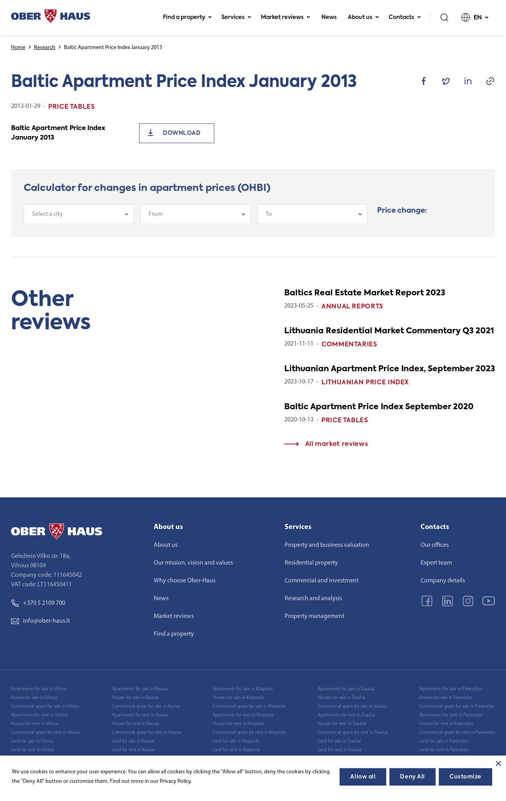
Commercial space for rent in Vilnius (45, 732)
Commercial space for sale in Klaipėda (249, 706)
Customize (465, 777)
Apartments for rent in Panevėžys (450, 715)
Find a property (187, 17)
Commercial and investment (322, 581)
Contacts (405, 17)
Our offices (435, 545)
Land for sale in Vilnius (32, 741)
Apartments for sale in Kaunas (140, 689)
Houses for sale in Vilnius (34, 697)
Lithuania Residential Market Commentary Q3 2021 (389, 331)
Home (18, 48)
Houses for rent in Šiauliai (342, 724)
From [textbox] (155, 218)
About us (363, 17)
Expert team (436, 563)
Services (236, 17)
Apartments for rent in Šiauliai (346, 715)
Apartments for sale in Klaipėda (242, 689)
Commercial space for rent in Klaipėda (249, 732)
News (329, 17)
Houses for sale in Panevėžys (445, 697)
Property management (314, 616)
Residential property (311, 563)
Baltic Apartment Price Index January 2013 (58, 133)
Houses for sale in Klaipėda (238, 697)
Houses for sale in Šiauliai (341, 697)
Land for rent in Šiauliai (340, 750)
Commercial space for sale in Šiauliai (352, 706)
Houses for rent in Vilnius (34, 724)
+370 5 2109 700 (38, 603)
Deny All (412, 777)
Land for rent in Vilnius (32, 750)
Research (44, 48)
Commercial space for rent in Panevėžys (457, 732)
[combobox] (79, 219)
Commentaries (349, 345)
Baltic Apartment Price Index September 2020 (379, 407)
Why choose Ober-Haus (184, 581)
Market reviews (285, 17)
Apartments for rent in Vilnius (39, 715)
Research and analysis (313, 598)
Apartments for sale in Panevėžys (450, 689)
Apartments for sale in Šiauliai (346, 689)
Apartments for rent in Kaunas (140, 715)
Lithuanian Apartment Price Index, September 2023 (389, 369)
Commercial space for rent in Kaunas (146, 732)
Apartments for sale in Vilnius (38, 689)
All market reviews (326, 444)
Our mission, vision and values (193, 563)
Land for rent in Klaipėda (236, 750)
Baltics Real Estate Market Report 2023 (364, 293)
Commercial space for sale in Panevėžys (456, 706)
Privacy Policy (175, 781)
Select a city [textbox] (47, 218)
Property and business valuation (327, 545)
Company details (443, 581)
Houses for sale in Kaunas (135, 697)
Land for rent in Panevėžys (444, 750)
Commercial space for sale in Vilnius (45, 706)
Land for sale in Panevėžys (443, 741)
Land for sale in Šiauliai (339, 741)
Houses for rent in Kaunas (135, 724)
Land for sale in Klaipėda (236, 741)
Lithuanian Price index (365, 383)
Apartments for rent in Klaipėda (243, 715)
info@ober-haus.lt (40, 621)
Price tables (344, 421)
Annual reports (352, 307)
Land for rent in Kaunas (133, 750)
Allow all (363, 777)
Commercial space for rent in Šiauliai (353, 732)
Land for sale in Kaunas (133, 741)
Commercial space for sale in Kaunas (146, 706)
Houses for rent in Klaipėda (238, 724)
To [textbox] (269, 218)
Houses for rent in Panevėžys (446, 724)
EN (475, 17)
